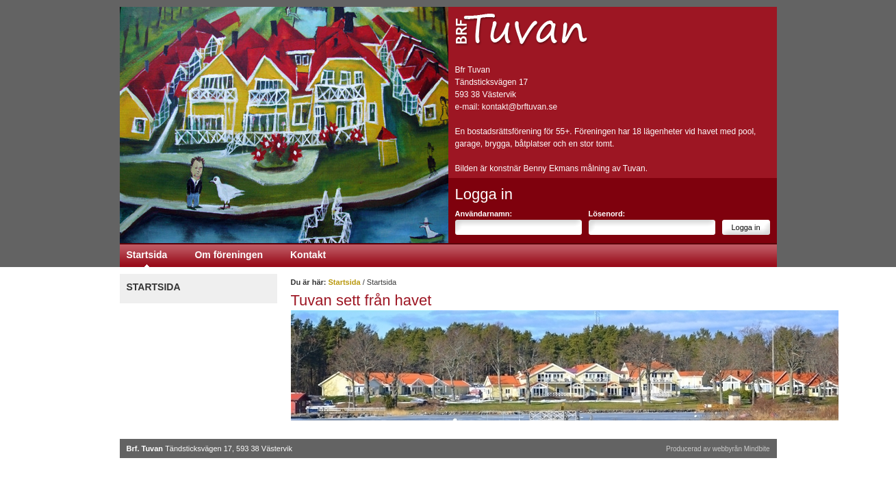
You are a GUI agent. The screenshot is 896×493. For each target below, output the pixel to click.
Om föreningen (228, 254)
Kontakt (308, 254)
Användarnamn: (484, 214)
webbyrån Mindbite (741, 449)
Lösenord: (607, 214)
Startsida (147, 254)
